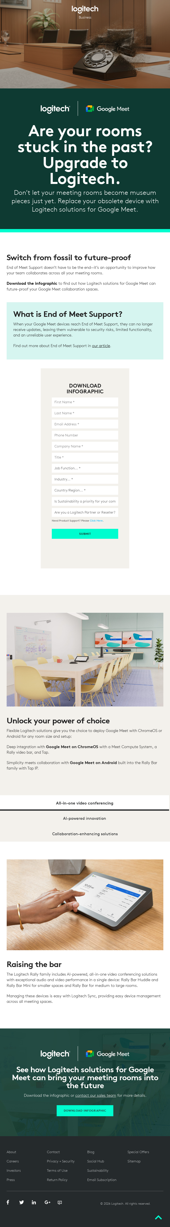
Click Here (96, 520)
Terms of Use (57, 1170)
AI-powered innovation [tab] (84, 818)
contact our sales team (95, 1095)
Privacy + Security (61, 1161)
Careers (13, 1161)
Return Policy (57, 1179)
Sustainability (97, 1170)
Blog (90, 1152)
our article (101, 345)
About (11, 1152)
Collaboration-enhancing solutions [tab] (85, 833)
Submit (85, 534)
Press (11, 1179)
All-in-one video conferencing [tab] (84, 803)
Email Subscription (101, 1179)
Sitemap (134, 1161)
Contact (53, 1152)
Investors (14, 1170)
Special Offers (138, 1152)
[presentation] (85, 547)
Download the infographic (32, 283)
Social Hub (95, 1161)
